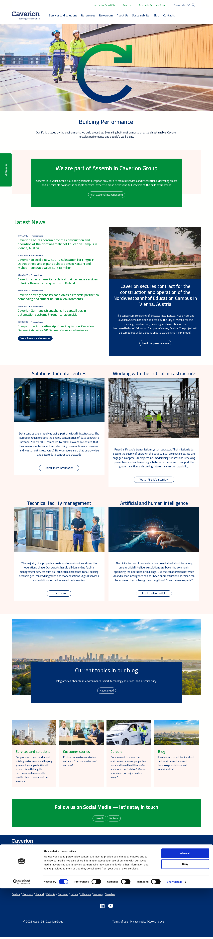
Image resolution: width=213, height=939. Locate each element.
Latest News (30, 222)
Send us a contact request (180, 870)
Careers (127, 5)
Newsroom (106, 15)
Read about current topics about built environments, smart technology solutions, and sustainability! (176, 764)
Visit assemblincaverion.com (106, 194)
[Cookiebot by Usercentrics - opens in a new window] (21, 932)
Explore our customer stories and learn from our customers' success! (80, 762)
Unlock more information (59, 468)
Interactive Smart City (104, 5)
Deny (185, 914)
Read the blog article (154, 594)
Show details (174, 932)
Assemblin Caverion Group (152, 5)
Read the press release (155, 343)
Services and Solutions (77, 852)
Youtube (114, 820)
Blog (156, 15)
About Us (122, 15)
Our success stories (128, 874)
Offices (169, 861)
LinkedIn (99, 820)
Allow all (185, 903)
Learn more (59, 594)
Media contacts (174, 866)
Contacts (169, 15)
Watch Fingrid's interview (154, 480)
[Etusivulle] (26, 15)
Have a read (106, 691)
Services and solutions (63, 15)
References (88, 15)
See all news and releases (35, 339)
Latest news (124, 870)
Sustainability (140, 15)
